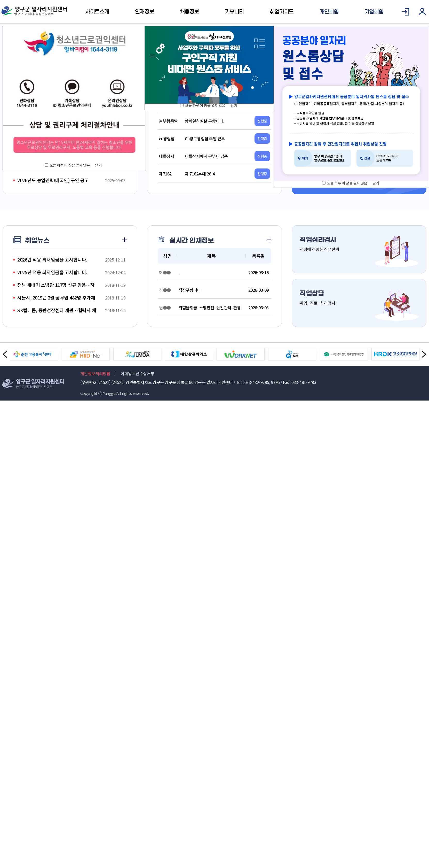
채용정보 (189, 11)
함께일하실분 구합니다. (204, 121)
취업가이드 (282, 11)
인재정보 (144, 11)
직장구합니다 (189, 290)
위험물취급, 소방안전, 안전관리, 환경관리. (209, 307)
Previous (5, 354)
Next (424, 354)
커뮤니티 (234, 11)
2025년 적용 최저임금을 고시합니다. (52, 272)
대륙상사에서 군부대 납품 (206, 156)
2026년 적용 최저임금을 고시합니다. (52, 259)
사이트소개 (97, 11)
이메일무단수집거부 (137, 373)
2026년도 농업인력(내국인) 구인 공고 (53, 180)
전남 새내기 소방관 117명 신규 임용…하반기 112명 (56, 284)
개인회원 (329, 11)
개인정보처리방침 (95, 373)
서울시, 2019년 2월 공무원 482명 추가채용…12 (56, 297)
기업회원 (374, 11)
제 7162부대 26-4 (200, 174)
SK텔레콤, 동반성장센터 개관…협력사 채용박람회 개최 (56, 310)
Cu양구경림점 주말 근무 (205, 138)
